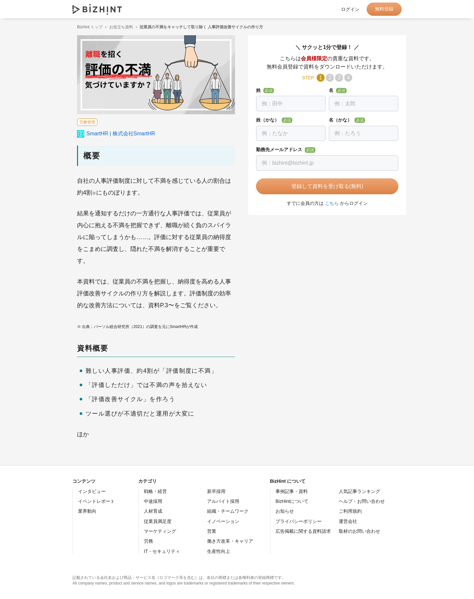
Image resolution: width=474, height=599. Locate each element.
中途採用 (153, 501)
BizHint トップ (85, 27)
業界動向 (87, 511)
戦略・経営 (155, 491)
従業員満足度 (157, 521)
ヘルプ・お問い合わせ (362, 501)
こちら (327, 203)
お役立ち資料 (116, 27)
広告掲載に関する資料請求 (303, 531)
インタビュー (92, 491)
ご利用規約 (350, 511)
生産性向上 (218, 551)
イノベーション (223, 521)
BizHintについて (292, 501)
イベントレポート (96, 501)
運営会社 (348, 521)
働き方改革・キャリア (230, 541)
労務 (148, 541)
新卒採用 (216, 491)
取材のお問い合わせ (359, 531)
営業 (211, 531)
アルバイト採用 (223, 501)
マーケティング (160, 531)
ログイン (350, 9)
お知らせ (285, 511)
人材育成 (153, 511)
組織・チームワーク (228, 511)
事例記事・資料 (292, 491)
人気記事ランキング (359, 491)
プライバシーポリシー (299, 521)
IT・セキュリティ (162, 551)
